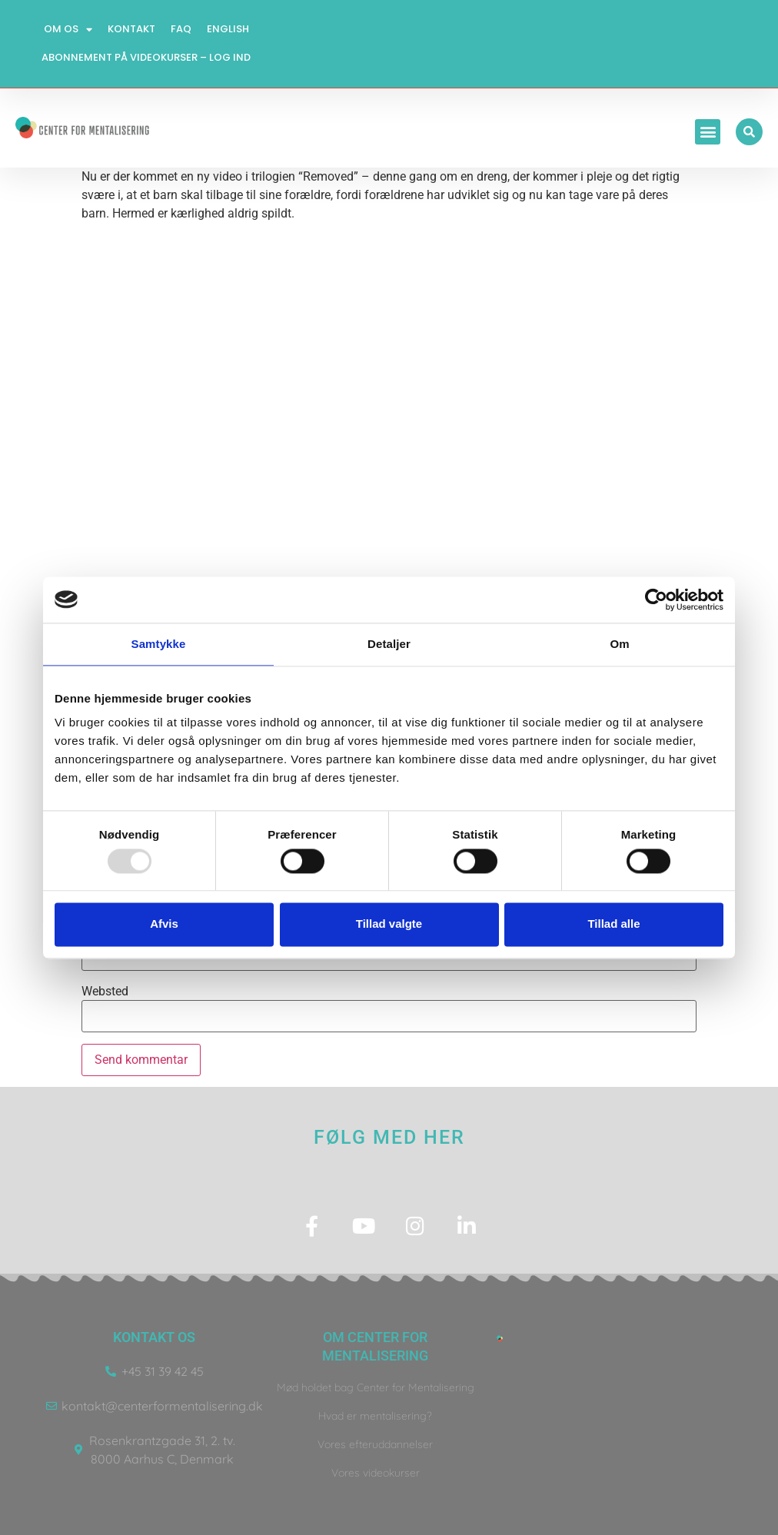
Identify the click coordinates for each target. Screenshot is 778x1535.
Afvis (164, 924)
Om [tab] (619, 643)
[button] (707, 132)
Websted (104, 991)
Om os (68, 29)
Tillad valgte (389, 924)
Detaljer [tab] (389, 643)
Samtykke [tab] (158, 643)
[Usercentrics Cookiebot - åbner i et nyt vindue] (656, 599)
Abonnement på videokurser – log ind (146, 57)
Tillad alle (613, 924)
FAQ (181, 29)
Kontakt (131, 29)
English (228, 29)
